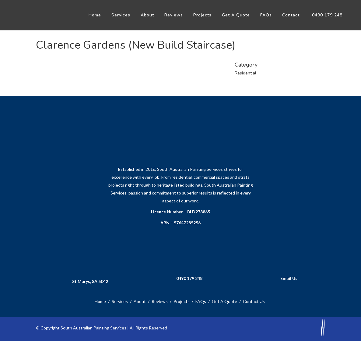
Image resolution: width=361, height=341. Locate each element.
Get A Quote (224, 301)
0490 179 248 (189, 278)
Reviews (160, 301)
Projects (181, 301)
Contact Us (254, 301)
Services (120, 301)
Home (100, 301)
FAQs (200, 301)
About (140, 301)
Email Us (288, 278)
